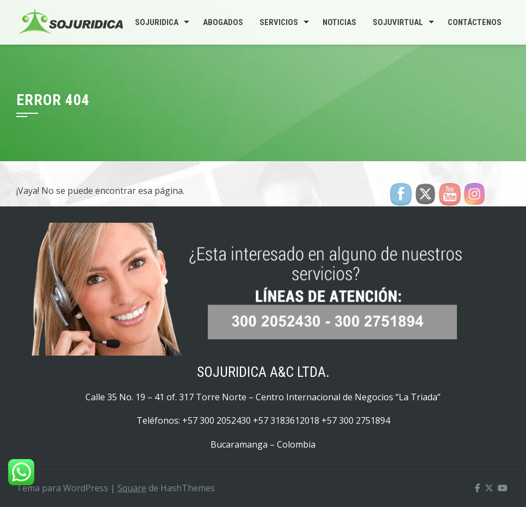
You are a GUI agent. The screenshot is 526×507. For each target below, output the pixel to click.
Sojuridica (156, 22)
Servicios (278, 22)
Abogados (223, 22)
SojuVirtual (398, 22)
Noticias (339, 22)
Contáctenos (475, 22)
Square (131, 488)
